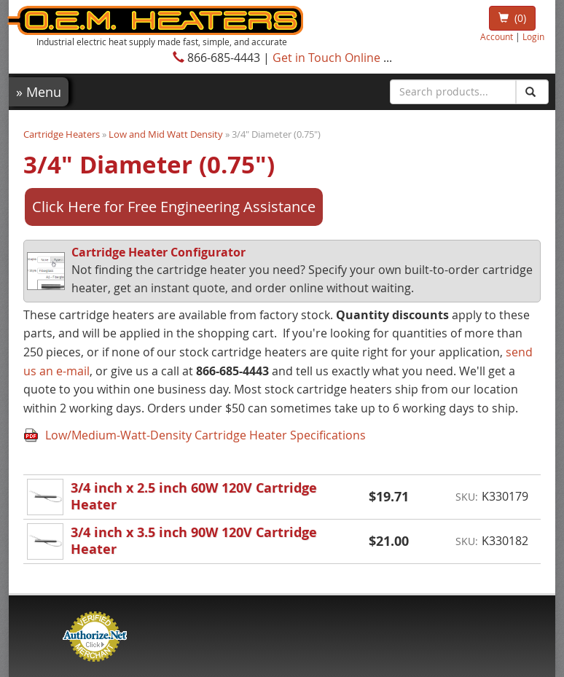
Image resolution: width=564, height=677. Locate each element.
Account (496, 36)
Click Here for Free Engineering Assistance (174, 206)
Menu (38, 92)
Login (533, 36)
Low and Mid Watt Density (166, 134)
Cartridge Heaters (61, 134)
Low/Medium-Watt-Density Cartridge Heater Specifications (205, 435)
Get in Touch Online (326, 58)
